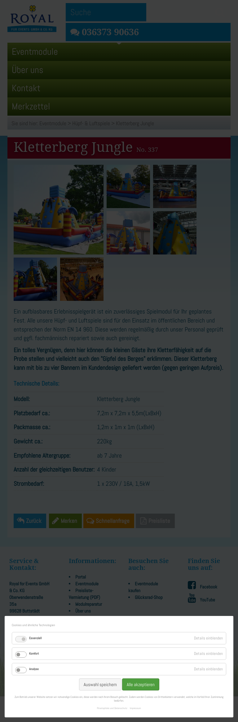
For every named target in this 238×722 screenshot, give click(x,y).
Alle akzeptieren (141, 684)
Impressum (135, 708)
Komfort (34, 654)
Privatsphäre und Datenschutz (112, 708)
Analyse (34, 669)
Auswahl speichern (100, 684)
